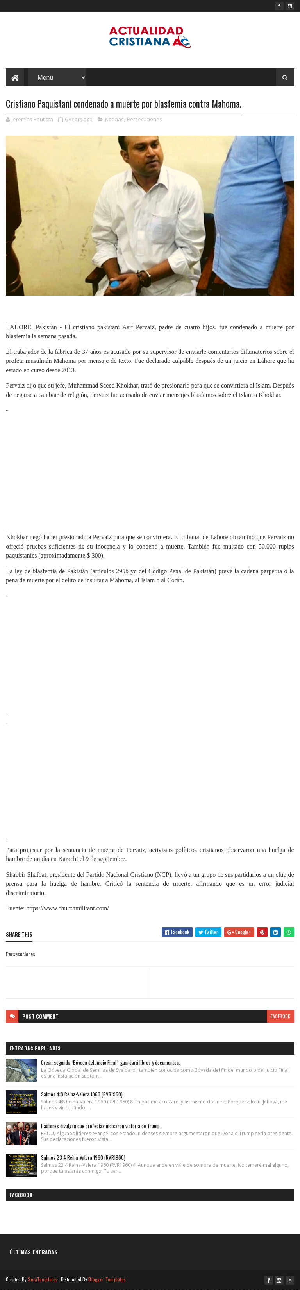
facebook (280, 1016)
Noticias (114, 119)
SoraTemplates (42, 1279)
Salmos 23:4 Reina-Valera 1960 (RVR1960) (83, 1157)
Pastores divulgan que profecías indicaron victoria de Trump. (101, 1126)
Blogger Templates (107, 1279)
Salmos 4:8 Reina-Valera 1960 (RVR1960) (82, 1094)
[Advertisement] (150, 469)
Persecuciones (144, 119)
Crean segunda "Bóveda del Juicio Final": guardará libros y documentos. (110, 1062)
